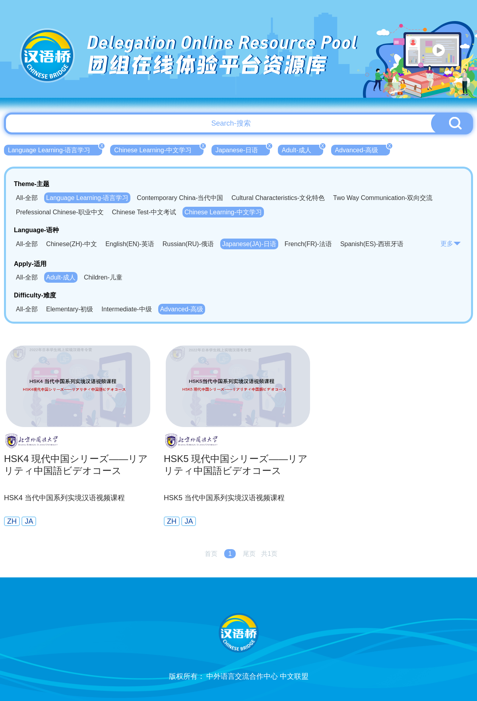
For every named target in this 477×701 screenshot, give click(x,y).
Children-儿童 (103, 277)
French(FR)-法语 (308, 244)
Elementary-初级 (69, 309)
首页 (211, 553)
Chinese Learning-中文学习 (159, 149)
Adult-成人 (302, 149)
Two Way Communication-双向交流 (382, 197)
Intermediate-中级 (126, 309)
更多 (450, 243)
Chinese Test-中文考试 (144, 212)
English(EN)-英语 (129, 244)
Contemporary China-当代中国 (180, 197)
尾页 (249, 553)
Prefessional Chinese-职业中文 (60, 212)
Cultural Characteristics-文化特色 (278, 197)
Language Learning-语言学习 (55, 149)
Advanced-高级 (362, 149)
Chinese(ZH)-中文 (71, 244)
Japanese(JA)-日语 (249, 244)
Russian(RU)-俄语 (188, 244)
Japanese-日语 (242, 149)
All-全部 (27, 197)
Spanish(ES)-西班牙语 (371, 244)
